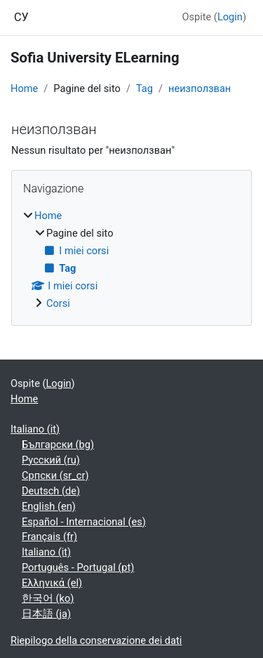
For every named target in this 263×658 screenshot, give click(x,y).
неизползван (199, 88)
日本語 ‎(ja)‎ (46, 613)
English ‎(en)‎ (49, 506)
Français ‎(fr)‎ (49, 536)
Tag (144, 88)
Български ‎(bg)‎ (58, 444)
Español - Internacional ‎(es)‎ (84, 521)
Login (230, 17)
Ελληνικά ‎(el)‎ (52, 583)
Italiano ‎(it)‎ (35, 429)
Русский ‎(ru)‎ (51, 460)
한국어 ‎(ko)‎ (48, 598)
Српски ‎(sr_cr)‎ (55, 475)
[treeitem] (131, 260)
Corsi (58, 303)
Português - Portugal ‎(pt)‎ (78, 567)
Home (24, 88)
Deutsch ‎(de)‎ (51, 491)
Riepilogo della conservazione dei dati (96, 640)
